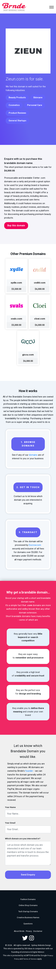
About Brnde (19, 931)
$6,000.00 (40, 289)
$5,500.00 (16, 289)
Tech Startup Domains (28, 911)
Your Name (10, 807)
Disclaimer (37, 931)
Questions (28, 923)
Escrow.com (35, 545)
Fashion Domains (28, 899)
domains (33, 455)
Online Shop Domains (28, 905)
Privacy (29, 931)
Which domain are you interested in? (22, 838)
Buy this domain (16, 225)
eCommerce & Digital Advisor (32, 952)
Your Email (10, 823)
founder (29, 771)
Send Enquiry (28, 874)
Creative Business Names (28, 917)
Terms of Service (30, 959)
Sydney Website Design (41, 945)
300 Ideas (28, 949)
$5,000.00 (16, 325)
